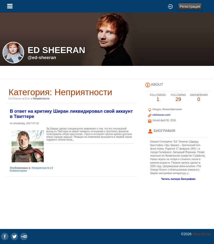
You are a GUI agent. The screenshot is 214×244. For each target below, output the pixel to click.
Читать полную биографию (178, 179)
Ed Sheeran (16, 98)
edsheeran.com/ (161, 114)
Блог (27, 98)
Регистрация (190, 7)
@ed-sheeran (42, 57)
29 (178, 98)
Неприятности (40, 168)
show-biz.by (201, 234)
